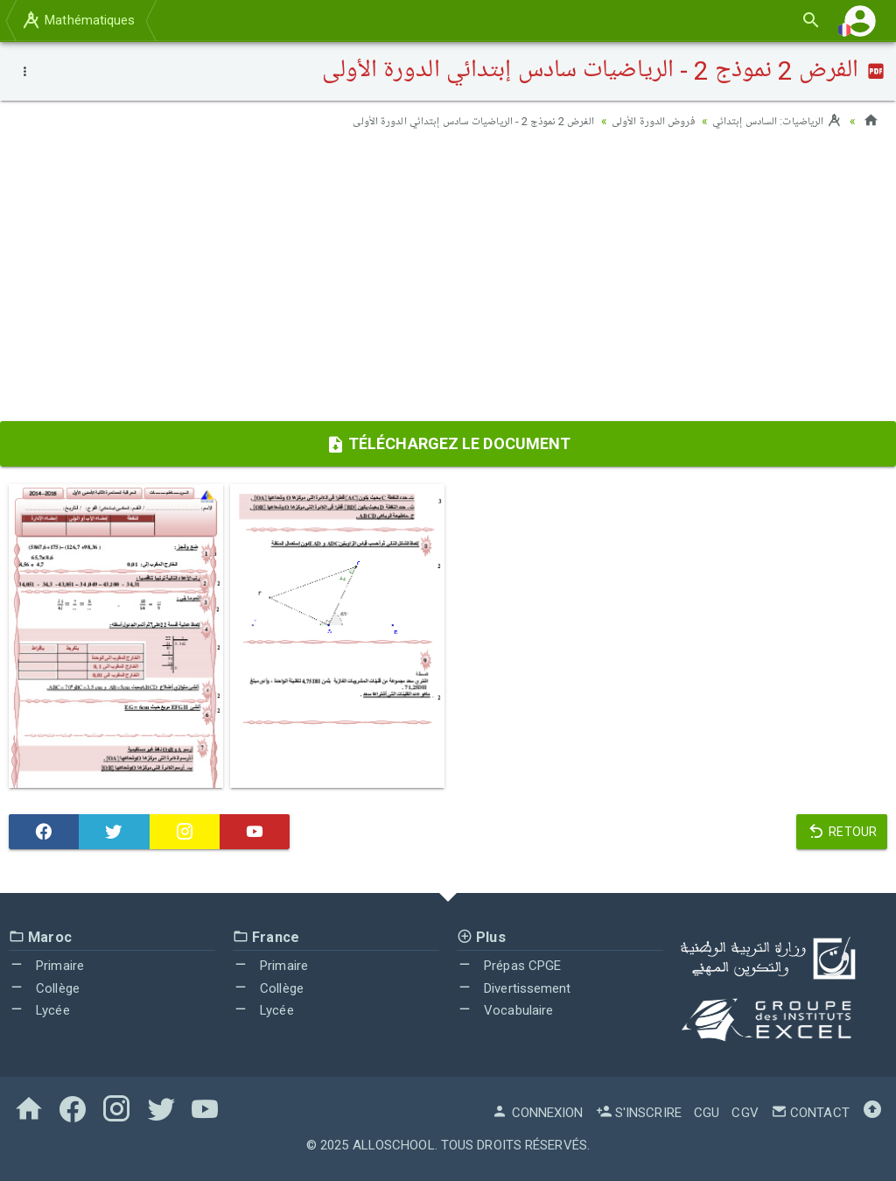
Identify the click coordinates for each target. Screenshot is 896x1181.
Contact (810, 1112)
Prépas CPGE (509, 966)
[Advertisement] (448, 281)
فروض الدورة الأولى (640, 121)
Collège (44, 987)
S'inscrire (639, 1112)
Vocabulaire (505, 1010)
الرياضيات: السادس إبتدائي (773, 121)
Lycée (39, 1010)
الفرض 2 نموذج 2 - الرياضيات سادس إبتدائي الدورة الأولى (447, 121)
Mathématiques (78, 20)
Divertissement (514, 987)
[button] (860, 20)
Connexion (537, 1112)
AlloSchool (394, 1144)
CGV (745, 1112)
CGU (706, 1112)
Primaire (46, 966)
